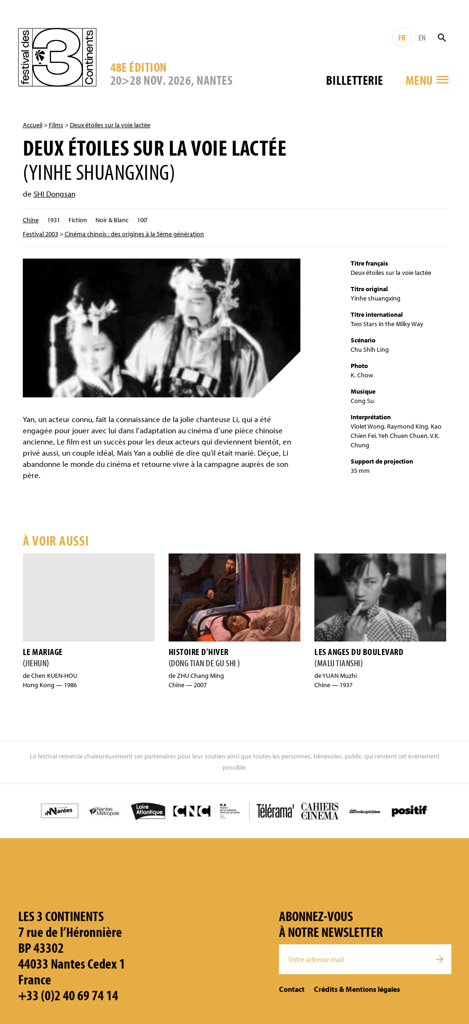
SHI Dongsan (54, 193)
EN (422, 37)
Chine (31, 220)
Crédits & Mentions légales (357, 989)
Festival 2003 (40, 234)
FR (401, 37)
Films (56, 125)
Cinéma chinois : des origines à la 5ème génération (134, 234)
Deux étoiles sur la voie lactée (110, 125)
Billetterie (354, 80)
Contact (292, 989)
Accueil (32, 125)
